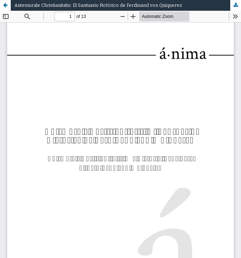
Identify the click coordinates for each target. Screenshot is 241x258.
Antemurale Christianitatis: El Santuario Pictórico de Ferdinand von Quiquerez (98, 5)
